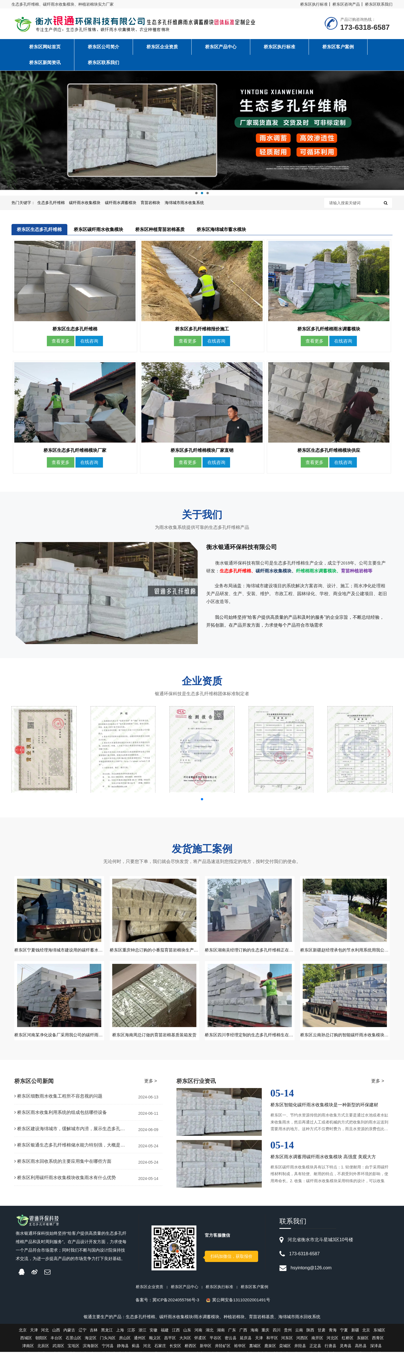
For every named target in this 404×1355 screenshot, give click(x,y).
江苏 (131, 1333)
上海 (120, 1333)
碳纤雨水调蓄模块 (120, 202)
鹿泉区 (270, 1349)
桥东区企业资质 (149, 1290)
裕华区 (240, 1349)
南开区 (317, 1341)
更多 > (150, 1084)
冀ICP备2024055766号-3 (175, 1302)
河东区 (287, 1341)
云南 (299, 1333)
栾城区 (285, 1349)
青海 (333, 1333)
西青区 (378, 1341)
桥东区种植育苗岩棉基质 (160, 229)
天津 (34, 1333)
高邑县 (361, 1349)
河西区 (302, 1341)
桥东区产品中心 (184, 1290)
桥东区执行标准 (314, 4)
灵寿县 (346, 1349)
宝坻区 (73, 1349)
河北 (45, 1333)
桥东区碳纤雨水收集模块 (98, 229)
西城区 (26, 1341)
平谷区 (215, 1341)
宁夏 (344, 1333)
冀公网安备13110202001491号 (241, 1302)
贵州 (288, 1333)
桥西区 (190, 1349)
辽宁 (82, 1333)
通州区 (140, 1341)
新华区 (206, 1349)
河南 (198, 1333)
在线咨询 (89, 342)
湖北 (210, 1333)
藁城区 (255, 1349)
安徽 (153, 1333)
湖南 (221, 1333)
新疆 (355, 1333)
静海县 (123, 1349)
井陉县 (300, 1349)
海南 (254, 1333)
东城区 (379, 1333)
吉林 (94, 1333)
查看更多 (61, 342)
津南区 (28, 1349)
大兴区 (185, 1341)
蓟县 (136, 1349)
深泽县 (376, 1349)
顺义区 (155, 1341)
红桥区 (348, 1341)
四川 (277, 1333)
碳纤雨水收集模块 (84, 202)
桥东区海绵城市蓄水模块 (221, 229)
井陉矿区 (223, 1349)
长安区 (175, 1349)
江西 (176, 1333)
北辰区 (43, 1349)
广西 (243, 1333)
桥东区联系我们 (378, 4)
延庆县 (246, 1341)
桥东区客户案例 (254, 1290)
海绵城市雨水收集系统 (184, 202)
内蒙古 (69, 1333)
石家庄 (160, 1349)
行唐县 (330, 1349)
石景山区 (73, 1341)
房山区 (125, 1341)
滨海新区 (90, 1349)
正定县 (315, 1349)
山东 (187, 1333)
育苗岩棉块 (150, 202)
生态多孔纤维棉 (51, 202)
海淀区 (91, 1341)
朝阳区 (41, 1341)
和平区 (272, 1341)
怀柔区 (200, 1341)
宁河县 (108, 1349)
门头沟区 (108, 1341)
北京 (23, 1333)
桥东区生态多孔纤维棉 (39, 229)
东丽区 (363, 1341)
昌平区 (170, 1341)
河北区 (332, 1341)
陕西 (310, 1333)
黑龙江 (107, 1333)
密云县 (231, 1341)
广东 (232, 1333)
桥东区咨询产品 (346, 4)
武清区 (58, 1349)
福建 (165, 1333)
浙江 (142, 1333)
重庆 (265, 1333)
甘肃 (321, 1333)
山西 (56, 1333)
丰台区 (56, 1341)
